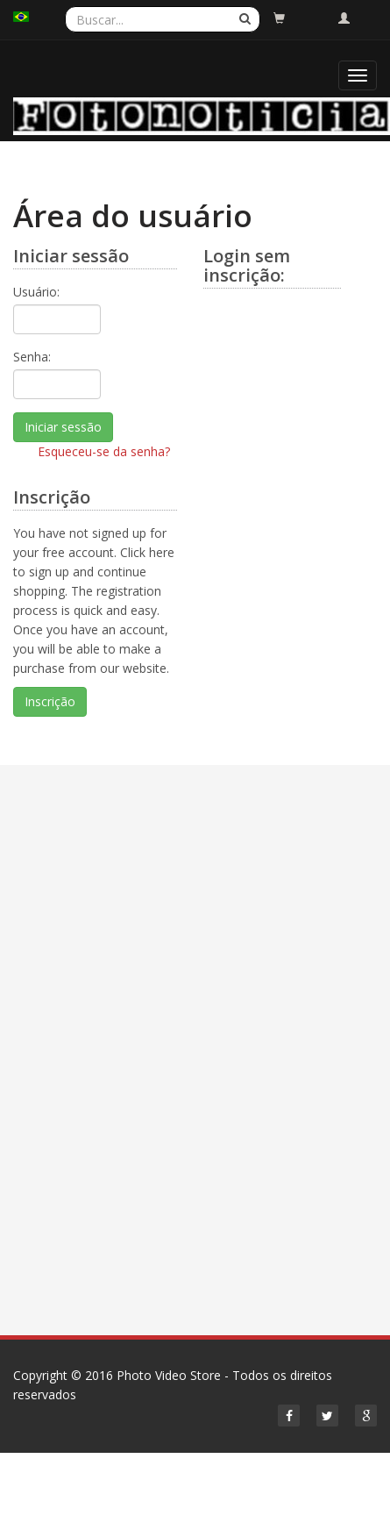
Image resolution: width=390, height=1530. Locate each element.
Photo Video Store (169, 1375)
